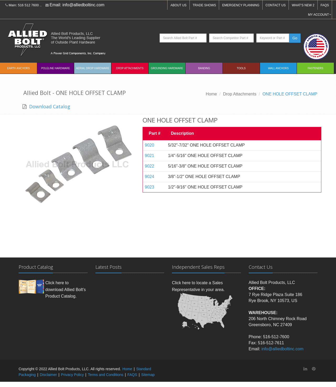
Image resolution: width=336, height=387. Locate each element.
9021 (149, 155)
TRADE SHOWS (204, 5)
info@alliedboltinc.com (83, 5)
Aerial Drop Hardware (92, 68)
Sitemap (148, 375)
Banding (204, 68)
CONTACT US (275, 5)
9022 (149, 166)
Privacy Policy (72, 375)
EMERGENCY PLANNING (240, 5)
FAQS (325, 5)
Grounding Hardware (167, 68)
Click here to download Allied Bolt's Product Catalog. (65, 289)
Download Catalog (49, 106)
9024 (149, 176)
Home (211, 94)
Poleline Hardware (55, 68)
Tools (241, 68)
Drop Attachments (129, 68)
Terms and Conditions (105, 375)
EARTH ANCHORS (18, 68)
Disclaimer (48, 375)
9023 (149, 187)
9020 (149, 145)
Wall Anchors (278, 68)
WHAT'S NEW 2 (303, 5)
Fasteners (315, 68)
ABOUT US (178, 5)
